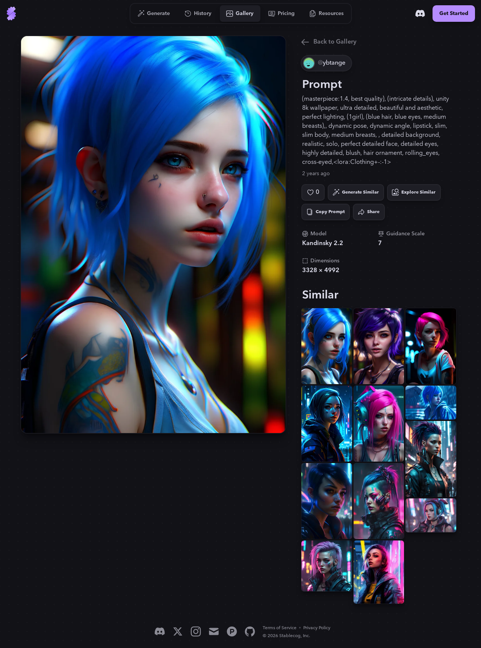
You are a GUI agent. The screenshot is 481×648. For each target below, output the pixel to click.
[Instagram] (196, 631)
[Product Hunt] (232, 631)
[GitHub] (250, 631)
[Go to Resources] (326, 13)
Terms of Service (279, 627)
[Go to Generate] (153, 13)
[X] (178, 631)
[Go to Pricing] (281, 13)
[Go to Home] (11, 13)
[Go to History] (198, 13)
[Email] (214, 631)
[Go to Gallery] (240, 13)
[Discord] (420, 13)
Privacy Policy (316, 627)
